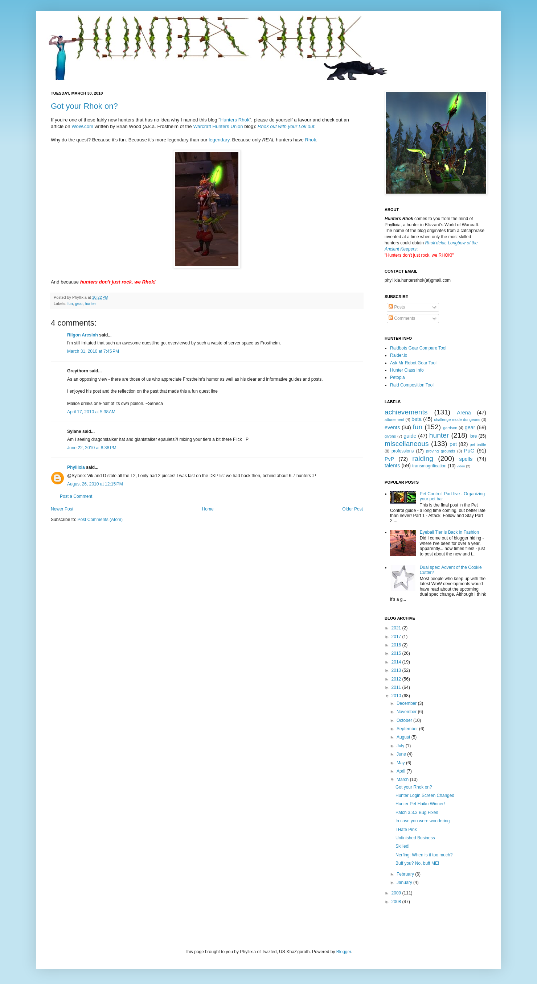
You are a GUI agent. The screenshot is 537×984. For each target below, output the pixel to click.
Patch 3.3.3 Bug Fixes (416, 812)
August (404, 737)
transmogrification (429, 465)
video (461, 466)
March (403, 779)
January (405, 882)
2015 (397, 653)
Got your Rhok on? (84, 106)
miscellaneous (407, 443)
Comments (402, 318)
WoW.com (82, 126)
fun (70, 303)
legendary (219, 139)
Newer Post (62, 509)
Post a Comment (76, 496)
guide (409, 436)
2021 (397, 627)
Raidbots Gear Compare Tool (418, 348)
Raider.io (398, 355)
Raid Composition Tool (412, 385)
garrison (450, 428)
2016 (397, 645)
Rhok (310, 139)
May (401, 762)
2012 (397, 679)
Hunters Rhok (235, 120)
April (401, 771)
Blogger (343, 951)
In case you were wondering (422, 820)
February (406, 874)
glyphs (390, 436)
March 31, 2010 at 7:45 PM (93, 351)
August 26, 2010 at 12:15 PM (95, 484)
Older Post (352, 509)
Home (208, 509)
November (407, 711)
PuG (469, 451)
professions (403, 451)
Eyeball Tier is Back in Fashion (449, 532)
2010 (397, 695)
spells (466, 459)
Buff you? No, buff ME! (417, 863)
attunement (394, 419)
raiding (422, 458)
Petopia (397, 377)
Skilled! (402, 846)
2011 (397, 687)
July (401, 745)
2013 (397, 670)
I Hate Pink (406, 829)
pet (453, 444)
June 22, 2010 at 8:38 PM (91, 447)
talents (392, 465)
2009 (397, 893)
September (408, 728)
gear (79, 303)
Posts (397, 307)
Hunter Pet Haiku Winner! (420, 803)
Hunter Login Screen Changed (424, 795)
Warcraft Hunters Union (218, 126)
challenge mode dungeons (457, 419)
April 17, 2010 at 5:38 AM (91, 411)
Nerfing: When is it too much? (423, 854)
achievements (406, 412)
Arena (464, 412)
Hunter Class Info (407, 370)
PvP (389, 459)
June (402, 754)
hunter (90, 303)
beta (416, 419)
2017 (397, 636)
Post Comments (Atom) (100, 519)
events (392, 427)
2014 (397, 662)
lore (473, 436)
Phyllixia (76, 467)
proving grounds (440, 451)
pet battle (478, 444)
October (405, 720)
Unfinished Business (415, 837)
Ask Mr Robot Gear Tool (413, 362)
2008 (397, 901)
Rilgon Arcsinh (82, 335)
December (407, 703)
